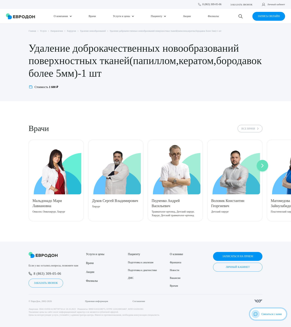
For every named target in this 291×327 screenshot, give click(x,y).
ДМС (131, 278)
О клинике (176, 254)
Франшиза (175, 262)
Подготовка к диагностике (142, 270)
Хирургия (71, 31)
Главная (32, 31)
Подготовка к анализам (140, 262)
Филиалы (213, 16)
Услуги (43, 31)
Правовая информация (96, 301)
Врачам (174, 285)
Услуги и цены (121, 16)
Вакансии (175, 278)
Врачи (92, 16)
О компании (61, 16)
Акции (187, 16)
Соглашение (139, 301)
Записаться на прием (237, 256)
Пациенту (156, 16)
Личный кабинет (276, 4)
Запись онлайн (269, 16)
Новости (174, 270)
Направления (56, 31)
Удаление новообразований (93, 31)
